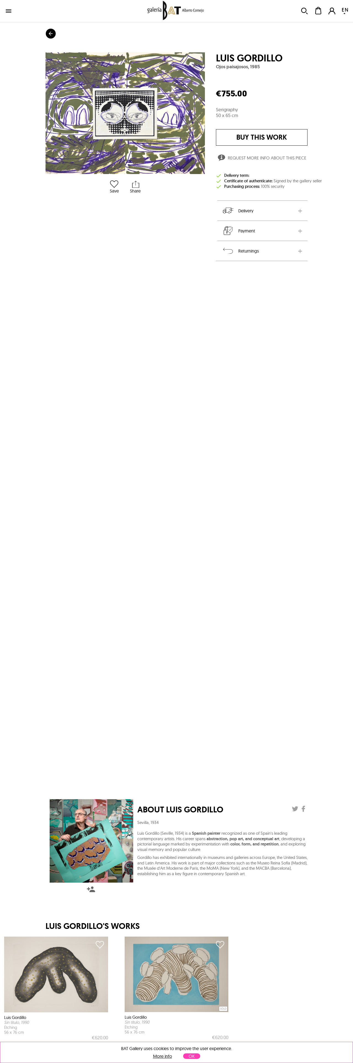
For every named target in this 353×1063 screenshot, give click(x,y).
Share (135, 186)
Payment (238, 230)
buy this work (261, 137)
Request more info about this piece (261, 158)
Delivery (237, 210)
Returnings (240, 250)
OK (192, 1056)
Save (114, 186)
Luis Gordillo (249, 58)
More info (162, 1056)
